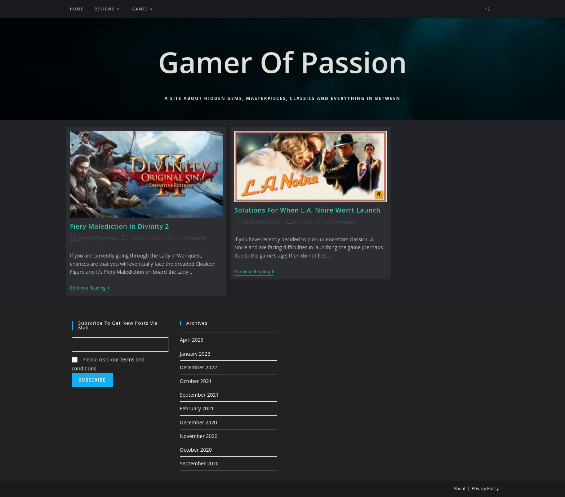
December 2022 (198, 367)
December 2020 (198, 422)
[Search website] (487, 9)
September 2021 (199, 394)
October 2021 (196, 381)
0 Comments (340, 222)
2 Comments (191, 238)
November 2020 (199, 436)
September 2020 (199, 463)
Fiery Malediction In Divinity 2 (119, 226)
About (460, 488)
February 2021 (197, 408)
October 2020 (196, 449)
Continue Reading (90, 289)
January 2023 (195, 353)
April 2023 (192, 339)
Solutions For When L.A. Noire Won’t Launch (307, 210)
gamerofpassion (97, 238)
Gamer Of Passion (282, 61)
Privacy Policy (485, 488)
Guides (138, 238)
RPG (157, 238)
